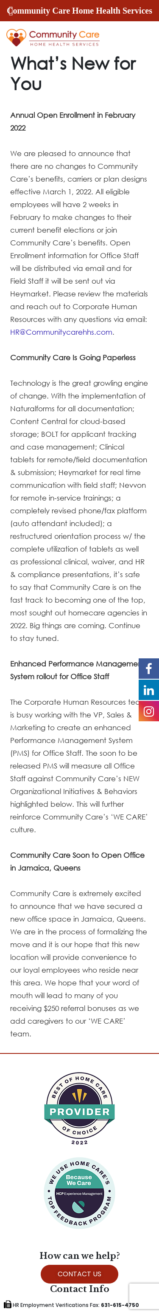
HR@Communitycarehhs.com (61, 331)
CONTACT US (79, 1274)
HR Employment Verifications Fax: (71, 1305)
